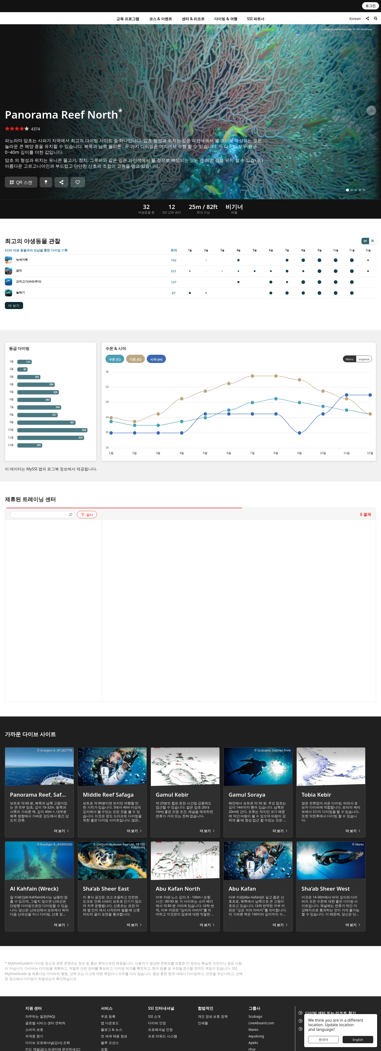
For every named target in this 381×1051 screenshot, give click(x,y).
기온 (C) (135, 359)
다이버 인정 (157, 1023)
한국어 (323, 1039)
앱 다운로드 (110, 1023)
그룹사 (254, 1008)
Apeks (253, 1042)
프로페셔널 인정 (160, 1029)
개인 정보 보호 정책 (213, 1016)
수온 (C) (115, 359)
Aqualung (256, 1036)
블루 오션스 (110, 1042)
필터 (87, 515)
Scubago (255, 1016)
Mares (254, 1029)
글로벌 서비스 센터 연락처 (45, 1023)
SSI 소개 (154, 1016)
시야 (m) (156, 359)
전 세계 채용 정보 (114, 1036)
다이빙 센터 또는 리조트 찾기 (327, 1013)
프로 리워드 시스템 (162, 1036)
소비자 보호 (34, 1029)
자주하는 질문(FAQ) (40, 1016)
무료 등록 (108, 1016)
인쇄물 (203, 1023)
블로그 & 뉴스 (111, 1029)
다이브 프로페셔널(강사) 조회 (47, 1042)
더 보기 (13, 306)
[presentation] (41, 514)
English (358, 1039)
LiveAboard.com (261, 1023)
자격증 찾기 (34, 1036)
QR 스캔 (21, 182)
